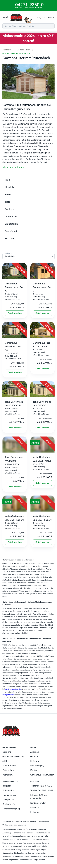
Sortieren (8, 253)
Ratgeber (6, 785)
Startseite (6, 49)
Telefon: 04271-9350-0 (41, 785)
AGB (4, 761)
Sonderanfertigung (11, 808)
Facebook (34, 807)
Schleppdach (8, 799)
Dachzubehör (8, 804)
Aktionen (34, 751)
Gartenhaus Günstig (13, 689)
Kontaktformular (38, 802)
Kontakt (34, 770)
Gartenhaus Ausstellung (13, 756)
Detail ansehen (14, 313)
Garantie (34, 756)
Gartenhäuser (23, 49)
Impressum (7, 774)
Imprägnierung (9, 795)
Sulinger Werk (8, 694)
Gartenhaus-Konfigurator (42, 774)
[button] (28, 179)
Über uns (6, 751)
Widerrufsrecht (9, 765)
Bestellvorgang (37, 765)
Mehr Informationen (13, 166)
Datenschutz (8, 770)
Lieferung (34, 761)
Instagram (35, 812)
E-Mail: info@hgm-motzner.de (39, 797)
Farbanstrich (8, 790)
